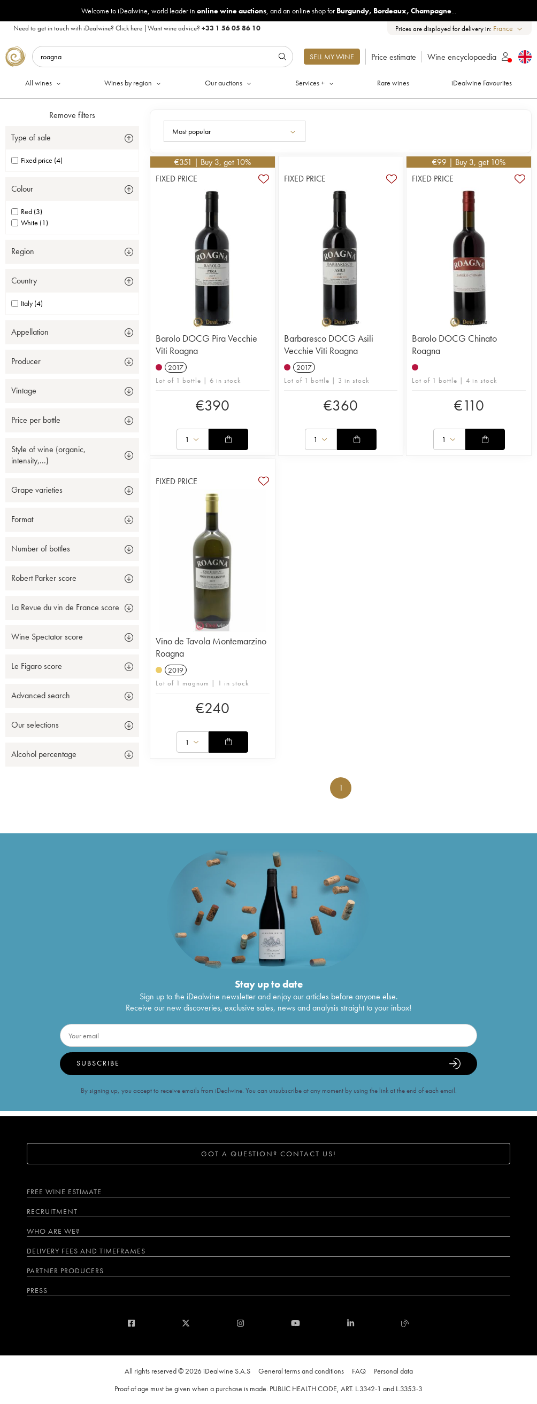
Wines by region (133, 83)
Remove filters (72, 115)
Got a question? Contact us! (268, 1153)
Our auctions (229, 83)
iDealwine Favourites (481, 83)
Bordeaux (389, 10)
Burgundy (352, 10)
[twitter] (186, 1323)
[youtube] (295, 1323)
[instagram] (240, 1323)
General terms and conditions (301, 1371)
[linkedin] (350, 1323)
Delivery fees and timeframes (86, 1251)
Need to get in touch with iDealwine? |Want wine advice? (136, 28)
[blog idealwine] (405, 1323)
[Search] (162, 56)
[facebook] (131, 1323)
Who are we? (53, 1231)
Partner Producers (65, 1270)
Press (37, 1290)
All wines (44, 83)
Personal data (393, 1371)
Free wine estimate (64, 1191)
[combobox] (508, 28)
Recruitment (52, 1211)
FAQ (359, 1371)
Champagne (431, 10)
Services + (315, 83)
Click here (129, 28)
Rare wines (393, 83)
